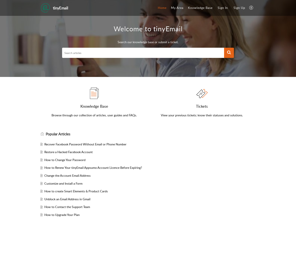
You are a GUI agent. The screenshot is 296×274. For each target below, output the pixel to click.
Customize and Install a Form (63, 183)
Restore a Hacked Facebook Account (68, 152)
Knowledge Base (200, 8)
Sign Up (239, 8)
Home (162, 8)
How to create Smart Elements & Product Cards (76, 191)
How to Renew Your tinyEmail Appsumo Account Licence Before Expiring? (93, 168)
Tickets (202, 106)
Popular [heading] (58, 134)
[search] (143, 53)
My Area (177, 8)
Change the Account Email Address (67, 175)
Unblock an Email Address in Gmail (67, 199)
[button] (251, 8)
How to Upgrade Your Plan (62, 215)
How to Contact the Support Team (67, 207)
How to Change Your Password (65, 160)
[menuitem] (162, 8)
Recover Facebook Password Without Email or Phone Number (85, 144)
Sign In (223, 8)
